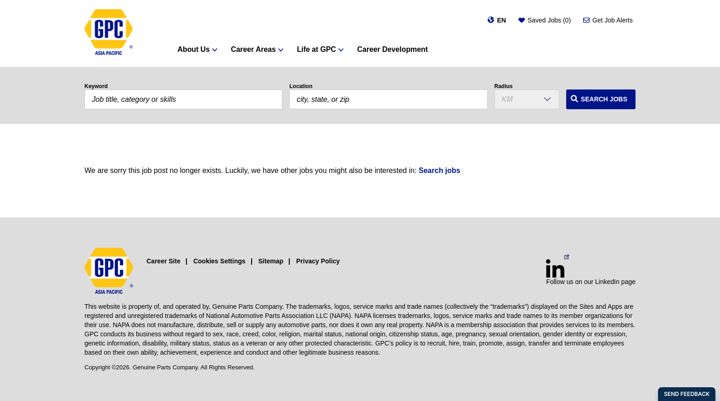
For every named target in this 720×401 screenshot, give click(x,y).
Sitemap (271, 261)
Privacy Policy (318, 261)
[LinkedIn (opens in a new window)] (555, 268)
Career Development (392, 49)
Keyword (96, 86)
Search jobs (440, 170)
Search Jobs (604, 99)
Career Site (163, 261)
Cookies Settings (219, 261)
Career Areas (253, 49)
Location (300, 86)
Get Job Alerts (612, 20)
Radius (504, 86)
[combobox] (388, 99)
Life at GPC (316, 49)
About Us (194, 49)
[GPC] (108, 33)
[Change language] (497, 20)
